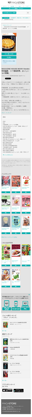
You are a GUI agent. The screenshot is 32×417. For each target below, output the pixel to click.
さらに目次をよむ (8, 154)
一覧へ (4, 330)
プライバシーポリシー (18, 406)
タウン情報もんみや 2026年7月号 (5, 282)
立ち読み (9, 57)
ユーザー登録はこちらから (16, 8)
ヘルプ (27, 6)
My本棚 (12, 6)
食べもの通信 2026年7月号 (16, 282)
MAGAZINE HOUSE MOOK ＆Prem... (5, 208)
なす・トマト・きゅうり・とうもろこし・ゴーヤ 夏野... (6, 261)
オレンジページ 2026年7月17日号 (26, 261)
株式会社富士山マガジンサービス (14, 409)
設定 (20, 6)
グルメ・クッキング (6, 112)
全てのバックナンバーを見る (9, 237)
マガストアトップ (7, 25)
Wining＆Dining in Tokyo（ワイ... (15, 261)
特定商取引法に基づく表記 (7, 407)
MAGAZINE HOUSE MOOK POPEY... (15, 188)
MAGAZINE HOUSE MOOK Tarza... (25, 208)
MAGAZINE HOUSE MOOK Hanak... (15, 208)
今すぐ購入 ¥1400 (9, 54)
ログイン (5, 6)
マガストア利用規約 (6, 406)
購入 (6, 192)
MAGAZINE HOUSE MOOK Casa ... (5, 188)
